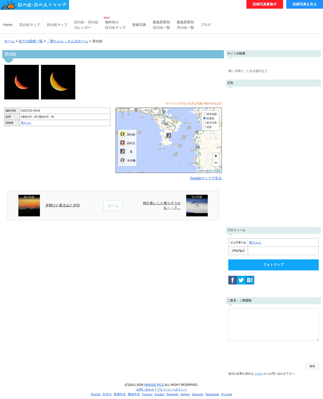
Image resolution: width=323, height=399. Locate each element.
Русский (226, 394)
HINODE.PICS (154, 384)
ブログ (206, 25)
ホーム (9, 41)
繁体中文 (134, 394)
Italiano (185, 394)
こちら (258, 373)
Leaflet (200, 170)
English (96, 394)
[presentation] (261, 352)
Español (159, 394)
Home (8, 25)
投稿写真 (139, 25)
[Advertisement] (273, 155)
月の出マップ (57, 25)
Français (147, 394)
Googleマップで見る (206, 178)
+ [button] (215, 156)
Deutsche (197, 394)
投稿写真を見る (305, 4)
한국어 (107, 394)
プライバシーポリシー (172, 389)
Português (172, 394)
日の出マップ (29, 25)
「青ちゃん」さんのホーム (67, 41)
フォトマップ (273, 265)
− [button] (215, 163)
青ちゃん (26, 122)
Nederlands (212, 394)
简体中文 (120, 394)
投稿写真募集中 (265, 4)
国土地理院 (215, 170)
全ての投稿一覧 (31, 41)
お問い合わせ (145, 389)
